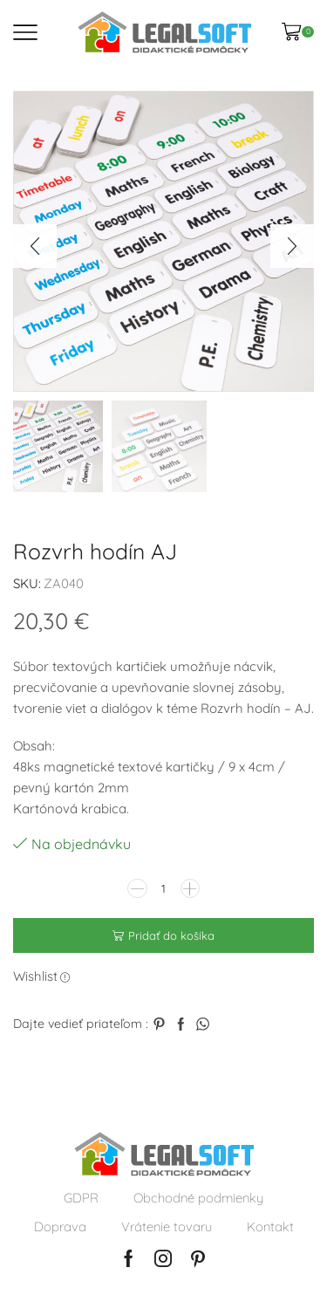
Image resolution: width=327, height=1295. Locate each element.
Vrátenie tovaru (166, 1226)
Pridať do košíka (171, 935)
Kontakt (270, 1226)
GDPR (81, 1197)
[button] (35, 246)
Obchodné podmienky (198, 1197)
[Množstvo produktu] (164, 888)
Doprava (60, 1226)
